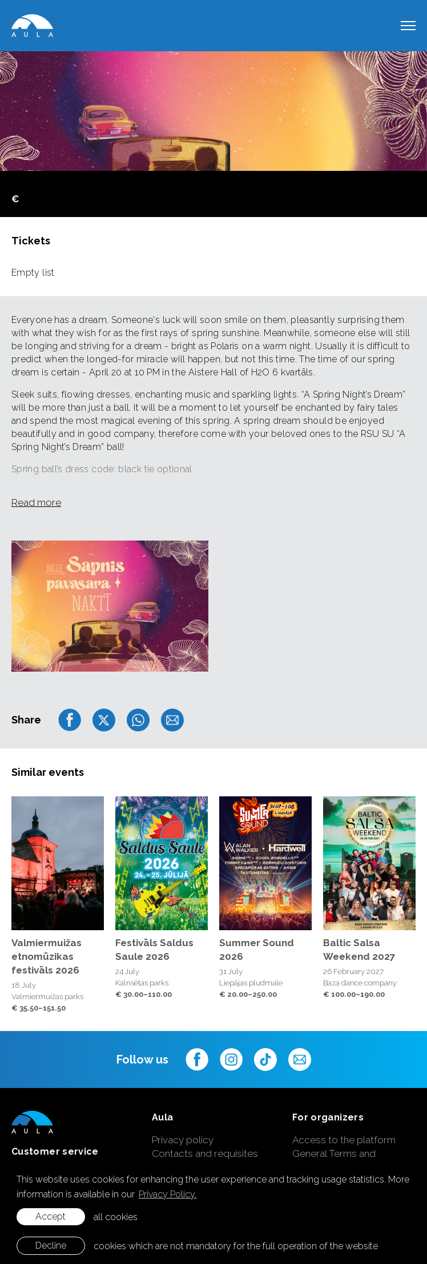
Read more (36, 502)
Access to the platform (344, 1140)
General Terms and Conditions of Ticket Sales (350, 1160)
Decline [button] (50, 1245)
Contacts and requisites (205, 1153)
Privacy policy (182, 1140)
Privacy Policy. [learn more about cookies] (167, 1194)
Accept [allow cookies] (50, 1216)
